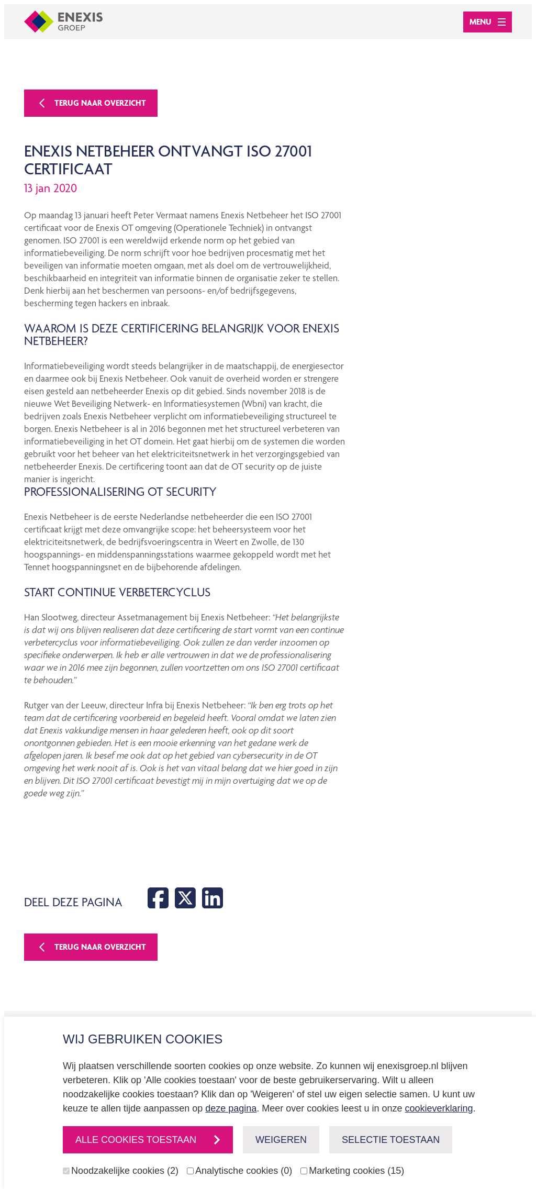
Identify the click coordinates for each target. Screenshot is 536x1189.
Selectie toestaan (391, 1140)
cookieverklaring (439, 1108)
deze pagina (230, 1108)
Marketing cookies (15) (356, 1170)
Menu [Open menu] (488, 22)
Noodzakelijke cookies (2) (124, 1170)
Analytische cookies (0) (243, 1170)
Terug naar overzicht (91, 103)
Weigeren (281, 1140)
